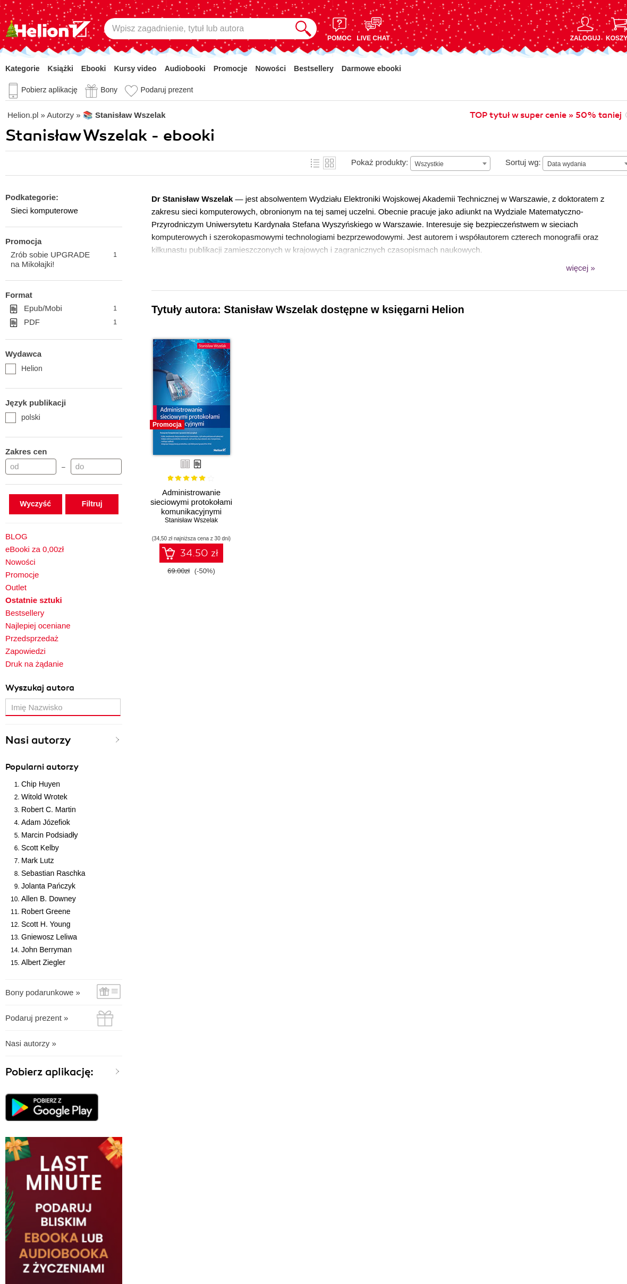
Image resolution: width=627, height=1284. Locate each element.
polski (22, 417)
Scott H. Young (46, 924)
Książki (60, 68)
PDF (70, 322)
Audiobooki (185, 68)
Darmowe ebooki (371, 68)
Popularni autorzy (42, 767)
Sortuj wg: (523, 162)
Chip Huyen (40, 784)
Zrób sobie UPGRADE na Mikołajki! (64, 259)
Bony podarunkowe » (42, 992)
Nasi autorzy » (30, 1043)
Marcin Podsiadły (49, 835)
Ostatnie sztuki (33, 600)
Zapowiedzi (25, 651)
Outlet (16, 587)
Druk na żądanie (34, 663)
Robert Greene (46, 911)
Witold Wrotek (44, 796)
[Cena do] (96, 467)
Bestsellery (314, 68)
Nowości (270, 68)
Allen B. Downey (48, 898)
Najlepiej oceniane (38, 625)
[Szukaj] (303, 28)
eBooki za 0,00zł (34, 549)
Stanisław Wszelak (191, 520)
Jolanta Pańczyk (48, 886)
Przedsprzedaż (31, 638)
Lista (315, 163)
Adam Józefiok (45, 822)
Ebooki (93, 68)
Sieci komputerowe (44, 210)
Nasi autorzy (38, 740)
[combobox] (450, 163)
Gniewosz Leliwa (49, 937)
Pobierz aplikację (49, 89)
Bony (108, 89)
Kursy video (135, 68)
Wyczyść (35, 503)
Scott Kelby (40, 847)
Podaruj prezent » (36, 1017)
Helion (24, 368)
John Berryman (46, 949)
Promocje (231, 68)
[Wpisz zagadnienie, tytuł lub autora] (197, 28)
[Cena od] (30, 467)
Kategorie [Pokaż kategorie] (22, 68)
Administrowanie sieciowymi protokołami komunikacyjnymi (191, 502)
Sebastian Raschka (53, 873)
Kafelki (329, 163)
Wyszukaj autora (39, 688)
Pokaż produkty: (380, 162)
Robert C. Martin (48, 809)
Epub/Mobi (70, 308)
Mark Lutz (37, 860)
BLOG (16, 536)
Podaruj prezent (166, 89)
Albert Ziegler (43, 962)
